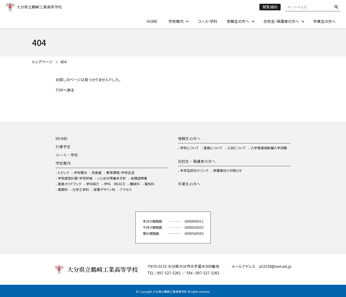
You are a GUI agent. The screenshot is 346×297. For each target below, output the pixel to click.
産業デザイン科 (104, 189)
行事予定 (63, 146)
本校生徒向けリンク (194, 170)
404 (63, 61)
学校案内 (175, 21)
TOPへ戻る (65, 90)
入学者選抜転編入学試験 (269, 147)
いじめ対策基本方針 (111, 178)
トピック (63, 172)
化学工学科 (80, 189)
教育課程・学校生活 (120, 172)
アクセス (126, 189)
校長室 (97, 172)
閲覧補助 (270, 7)
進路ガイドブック (69, 183)
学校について (189, 147)
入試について (236, 147)
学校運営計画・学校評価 (75, 178)
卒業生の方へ (324, 21)
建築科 (63, 189)
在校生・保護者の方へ (281, 21)
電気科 (149, 183)
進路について (213, 147)
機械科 (135, 183)
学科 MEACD (114, 183)
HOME (152, 21)
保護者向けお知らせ (227, 170)
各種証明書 (139, 178)
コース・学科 (207, 21)
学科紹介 (92, 183)
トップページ (42, 61)
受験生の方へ (238, 21)
